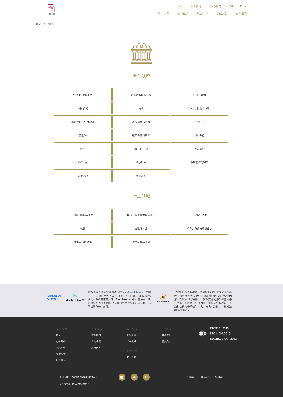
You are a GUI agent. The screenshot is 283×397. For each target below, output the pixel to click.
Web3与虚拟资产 (82, 94)
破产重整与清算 (141, 135)
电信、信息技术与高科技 (141, 215)
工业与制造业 (199, 215)
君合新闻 (96, 335)
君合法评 (166, 335)
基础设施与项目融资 (82, 121)
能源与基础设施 (83, 242)
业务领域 (131, 335)
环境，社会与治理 (199, 108)
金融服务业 (141, 228)
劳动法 (83, 135)
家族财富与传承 (141, 121)
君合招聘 (196, 6)
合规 (141, 108)
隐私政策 (219, 377)
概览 (58, 335)
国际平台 (61, 347)
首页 (178, 6)
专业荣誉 (61, 354)
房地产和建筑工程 (141, 94)
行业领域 (131, 341)
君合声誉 (96, 347)
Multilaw (140, 292)
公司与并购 (199, 94)
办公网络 (61, 341)
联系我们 (216, 6)
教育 (82, 228)
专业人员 (131, 356)
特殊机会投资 (141, 148)
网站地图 (205, 377)
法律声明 (190, 377)
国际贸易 (83, 108)
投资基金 (199, 148)
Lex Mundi (128, 292)
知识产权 (83, 175)
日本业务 (199, 135)
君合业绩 (96, 341)
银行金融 (83, 162)
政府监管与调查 (199, 162)
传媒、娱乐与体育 (83, 215)
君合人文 (166, 341)
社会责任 (61, 360)
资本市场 (141, 175)
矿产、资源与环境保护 (199, 228)
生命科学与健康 (141, 242)
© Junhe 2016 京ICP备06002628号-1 (78, 377)
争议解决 (141, 162)
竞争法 (199, 121)
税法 (82, 148)
